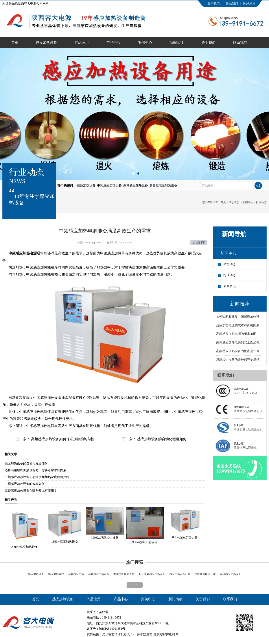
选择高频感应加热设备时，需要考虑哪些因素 (35, 470)
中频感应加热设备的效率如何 (25, 484)
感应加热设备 (46, 42)
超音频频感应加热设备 (151, 574)
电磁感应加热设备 (230, 574)
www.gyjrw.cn (93, 242)
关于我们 (214, 3)
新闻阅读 (177, 42)
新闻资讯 (229, 286)
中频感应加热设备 (123, 574)
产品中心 (113, 42)
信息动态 (233, 202)
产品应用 (82, 42)
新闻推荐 (239, 304)
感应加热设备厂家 (180, 574)
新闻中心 (248, 202)
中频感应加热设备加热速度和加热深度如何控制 (37, 477)
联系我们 (232, 3)
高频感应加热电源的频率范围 (236, 334)
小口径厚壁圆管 (141, 634)
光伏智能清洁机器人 (116, 634)
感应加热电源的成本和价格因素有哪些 (239, 325)
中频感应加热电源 (23, 253)
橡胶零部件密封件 (166, 634)
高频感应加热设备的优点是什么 (237, 351)
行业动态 (229, 275)
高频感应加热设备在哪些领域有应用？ (31, 490)
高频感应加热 (76, 574)
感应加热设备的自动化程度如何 (161, 439)
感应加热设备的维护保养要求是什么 (239, 359)
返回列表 (199, 242)
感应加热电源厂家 (205, 574)
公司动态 (229, 264)
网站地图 (249, 3)
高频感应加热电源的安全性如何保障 (239, 342)
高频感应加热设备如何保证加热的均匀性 (62, 439)
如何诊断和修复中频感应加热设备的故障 (239, 316)
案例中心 (145, 42)
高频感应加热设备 (98, 574)
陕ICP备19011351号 (112, 628)
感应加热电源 (55, 574)
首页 (14, 42)
